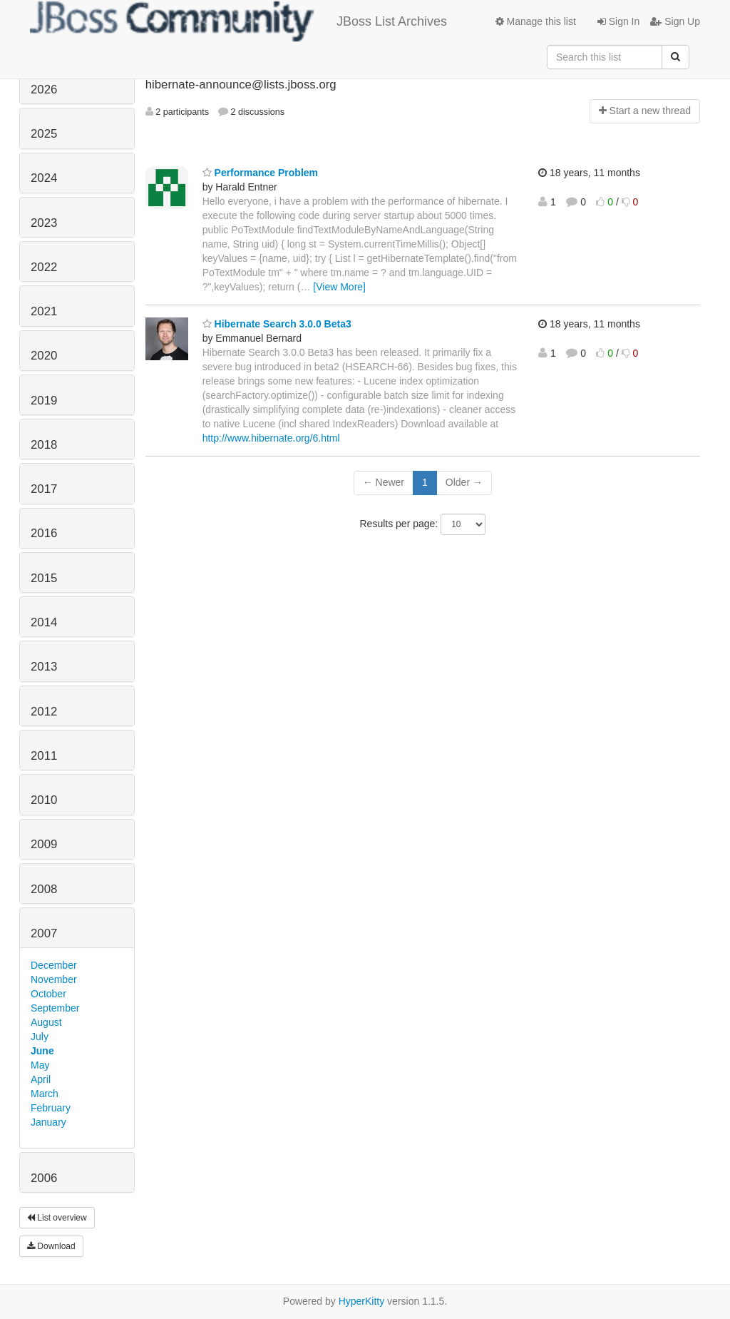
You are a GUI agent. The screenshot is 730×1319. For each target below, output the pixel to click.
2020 (44, 355)
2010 (44, 800)
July (39, 1036)
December (54, 965)
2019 (44, 400)
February (51, 1108)
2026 (44, 89)
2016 (44, 533)
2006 (44, 1178)
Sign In (618, 21)
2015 (44, 578)
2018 (44, 445)
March (44, 1093)
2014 (44, 622)
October (48, 993)
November (54, 979)
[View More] (339, 286)
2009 (44, 844)
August (46, 1022)
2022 (44, 267)
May (40, 1065)
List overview (57, 1218)
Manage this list (535, 21)
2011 (44, 756)
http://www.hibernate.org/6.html (271, 438)
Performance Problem (260, 172)
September (55, 1008)
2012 (44, 711)
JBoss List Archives (238, 21)
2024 (44, 178)
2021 (44, 311)
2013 (44, 666)
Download (51, 1246)
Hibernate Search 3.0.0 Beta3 (276, 324)
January (48, 1122)
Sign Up (675, 21)
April (41, 1079)
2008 (44, 889)
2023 (44, 223)
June (42, 1050)
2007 (44, 933)
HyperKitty (362, 1301)
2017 (44, 489)
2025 (44, 134)
